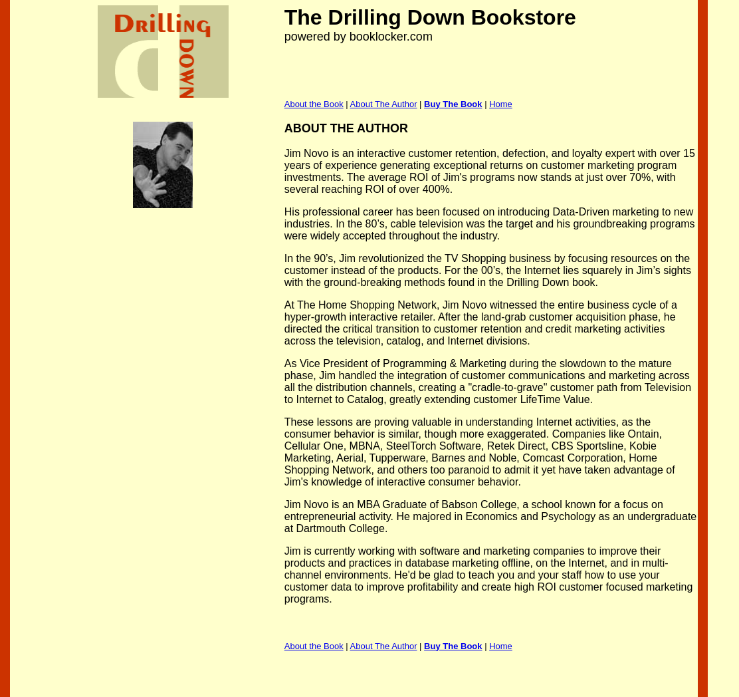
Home (500, 104)
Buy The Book (453, 104)
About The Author (383, 104)
